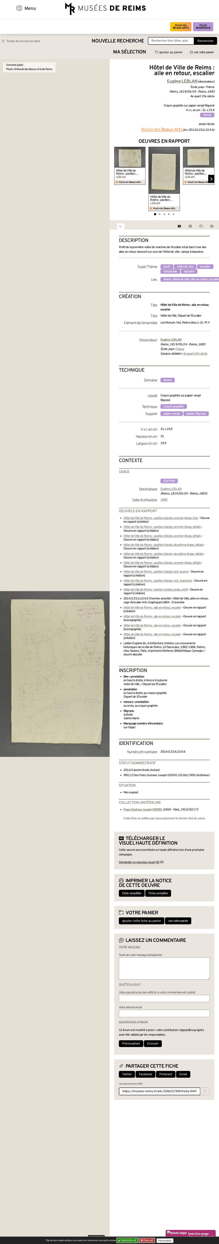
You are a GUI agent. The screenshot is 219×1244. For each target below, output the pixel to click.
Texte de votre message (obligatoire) (140, 955)
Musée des (181, 27)
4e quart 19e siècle (195, 354)
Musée (203, 27)
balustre (189, 272)
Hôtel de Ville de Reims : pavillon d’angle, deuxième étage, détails (163, 545)
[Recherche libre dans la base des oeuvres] (171, 41)
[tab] (155, 214)
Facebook (145, 1074)
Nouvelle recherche (118, 41)
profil (167, 267)
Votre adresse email (130, 1007)
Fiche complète (158, 893)
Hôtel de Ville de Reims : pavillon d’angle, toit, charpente (157, 581)
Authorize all (127, 1240)
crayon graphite (174, 407)
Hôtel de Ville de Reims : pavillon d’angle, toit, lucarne (155, 572)
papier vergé (172, 414)
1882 (164, 500)
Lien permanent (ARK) (131, 1084)
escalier (205, 267)
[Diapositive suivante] (211, 179)
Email (183, 1074)
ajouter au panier (169, 52)
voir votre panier (202, 52)
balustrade (170, 272)
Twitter (127, 1074)
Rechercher (205, 41)
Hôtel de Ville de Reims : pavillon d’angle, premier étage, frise (126, 172)
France (180, 349)
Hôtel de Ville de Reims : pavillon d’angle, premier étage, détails (160, 198)
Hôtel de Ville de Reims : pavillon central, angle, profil (155, 590)
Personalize (165, 1240)
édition (169, 481)
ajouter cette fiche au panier (141, 921)
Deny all (148, 1240)
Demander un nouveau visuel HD (139, 862)
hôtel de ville (185, 267)
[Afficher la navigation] (19, 8)
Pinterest (165, 1074)
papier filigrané (196, 414)
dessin (207, 115)
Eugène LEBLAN (171, 489)
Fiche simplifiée (131, 893)
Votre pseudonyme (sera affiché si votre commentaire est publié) (157, 993)
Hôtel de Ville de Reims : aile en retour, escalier (152, 608)
